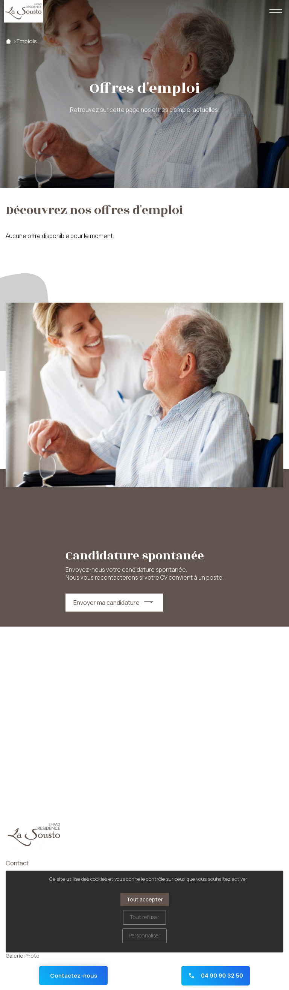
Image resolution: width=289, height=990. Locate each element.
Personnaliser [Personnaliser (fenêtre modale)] (144, 935)
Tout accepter (144, 899)
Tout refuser (144, 917)
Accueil (8, 41)
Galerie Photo (23, 955)
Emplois (27, 41)
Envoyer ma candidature (106, 602)
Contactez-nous (73, 975)
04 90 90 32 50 (215, 975)
